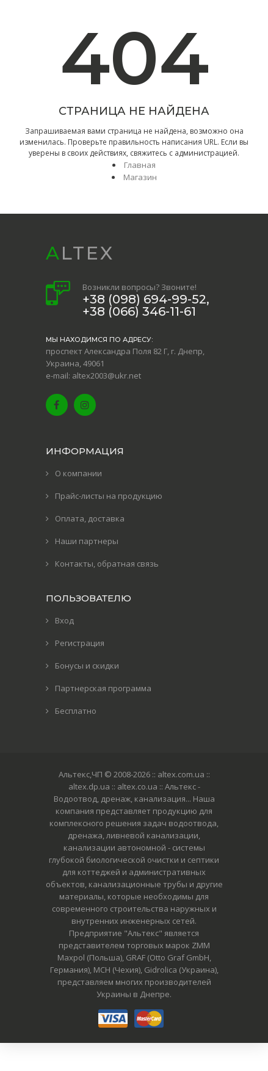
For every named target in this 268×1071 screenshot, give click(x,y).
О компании (78, 473)
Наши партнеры (86, 541)
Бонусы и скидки (87, 665)
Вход (64, 620)
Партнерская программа (103, 688)
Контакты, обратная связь (107, 563)
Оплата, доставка (90, 518)
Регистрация (79, 642)
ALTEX (80, 253)
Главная (140, 164)
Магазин (140, 177)
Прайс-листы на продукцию (108, 495)
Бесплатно (75, 710)
